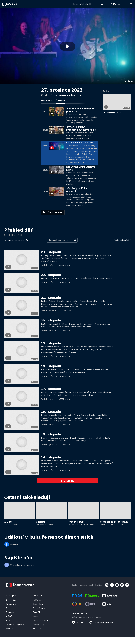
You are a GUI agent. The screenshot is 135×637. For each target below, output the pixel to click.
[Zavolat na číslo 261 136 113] (79, 622)
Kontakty (37, 628)
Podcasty (10, 612)
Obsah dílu (46, 100)
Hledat (101, 5)
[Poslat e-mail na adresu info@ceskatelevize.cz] (101, 622)
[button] (67, 46)
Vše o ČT (9, 628)
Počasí (9, 616)
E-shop (9, 620)
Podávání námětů (40, 620)
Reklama (37, 599)
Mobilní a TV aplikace (15, 624)
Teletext (9, 608)
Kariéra (36, 616)
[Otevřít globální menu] (129, 4)
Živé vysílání (11, 599)
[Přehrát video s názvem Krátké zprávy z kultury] (67, 46)
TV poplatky (11, 604)
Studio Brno (38, 604)
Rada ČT (36, 612)
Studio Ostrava (39, 608)
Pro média (37, 595)
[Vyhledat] (75, 240)
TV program (11, 595)
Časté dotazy (38, 624)
